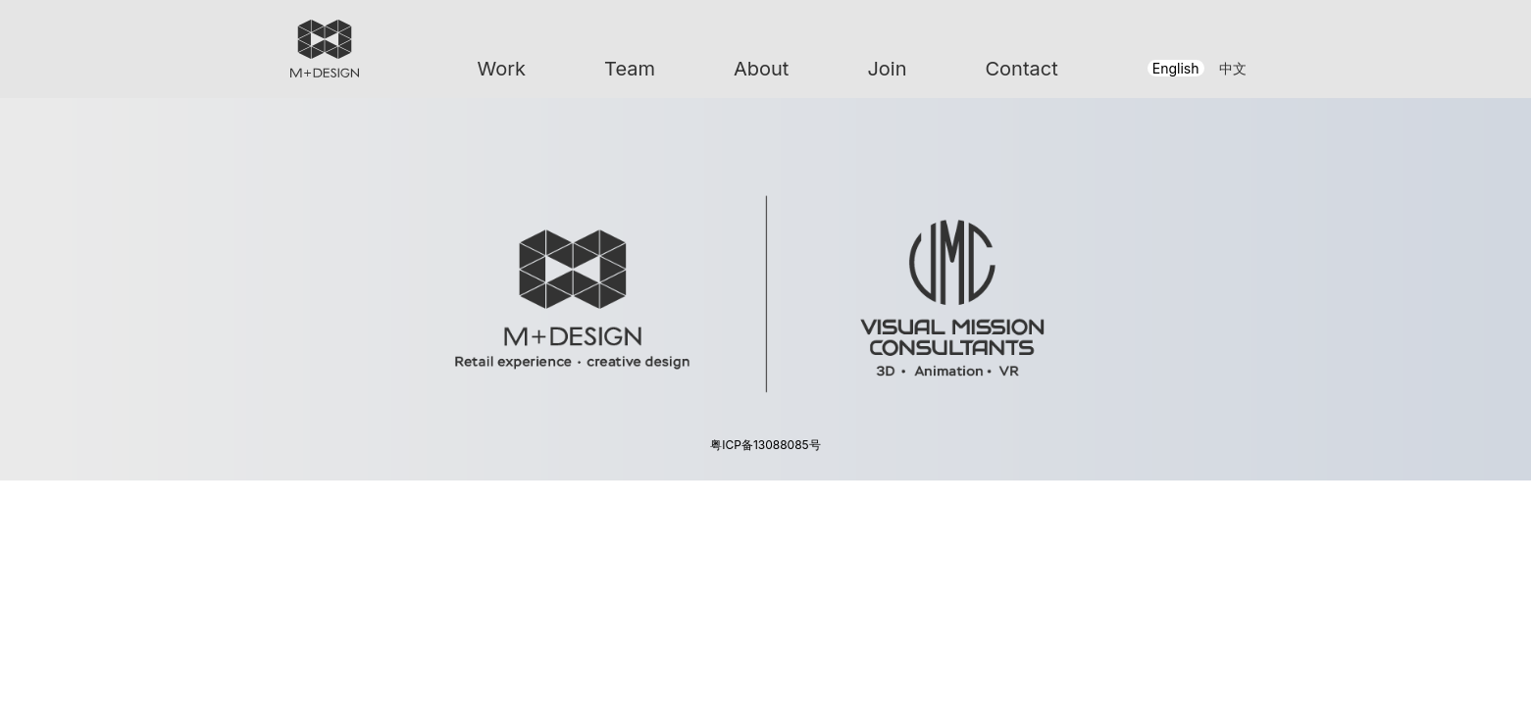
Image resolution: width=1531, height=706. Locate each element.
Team (629, 68)
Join (886, 68)
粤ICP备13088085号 (765, 444)
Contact (1021, 68)
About (761, 68)
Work (502, 68)
